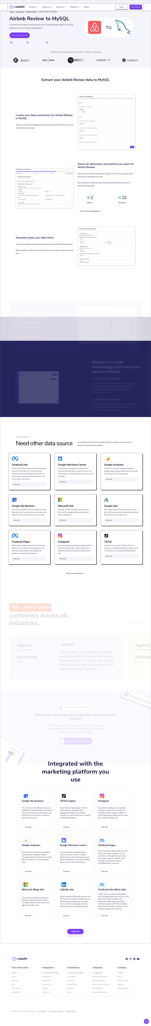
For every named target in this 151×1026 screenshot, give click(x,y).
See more (16, 484)
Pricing (86, 7)
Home (11, 12)
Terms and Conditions (56, 1011)
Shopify (44, 988)
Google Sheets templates (101, 984)
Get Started (135, 7)
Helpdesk (121, 984)
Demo (119, 977)
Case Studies (16, 988)
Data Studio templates (100, 977)
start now (28, 827)
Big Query (70, 988)
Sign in (122, 7)
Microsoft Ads (46, 984)
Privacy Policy (41, 1011)
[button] (33, 7)
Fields (14, 977)
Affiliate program (123, 988)
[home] (17, 7)
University (15, 981)
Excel (69, 992)
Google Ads (46, 981)
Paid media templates (99, 992)
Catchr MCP (15, 992)
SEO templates (97, 988)
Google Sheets (72, 984)
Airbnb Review (31, 12)
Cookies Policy (71, 1011)
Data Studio (71, 977)
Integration (20, 12)
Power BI (70, 981)
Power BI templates (99, 981)
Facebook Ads (47, 977)
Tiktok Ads (45, 992)
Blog (13, 984)
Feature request (123, 981)
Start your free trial (20, 35)
